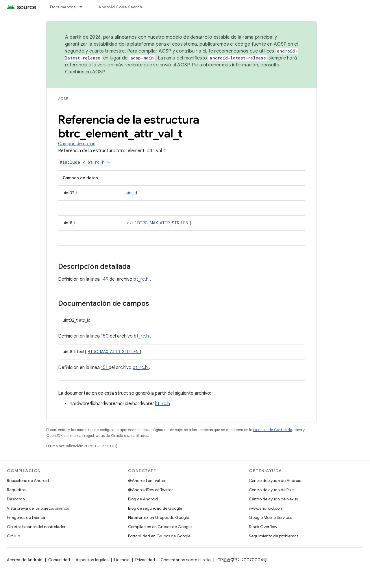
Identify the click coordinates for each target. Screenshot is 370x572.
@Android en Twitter (147, 480)
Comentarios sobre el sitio (186, 560)
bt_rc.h (97, 162)
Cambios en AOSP (84, 72)
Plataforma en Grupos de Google (158, 517)
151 (105, 367)
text (129, 223)
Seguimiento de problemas (273, 536)
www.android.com (266, 508)
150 (105, 336)
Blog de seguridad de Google (155, 508)
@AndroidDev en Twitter (150, 489)
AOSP (63, 98)
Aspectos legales (92, 560)
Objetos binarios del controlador (36, 526)
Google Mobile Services (270, 517)
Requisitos (16, 489)
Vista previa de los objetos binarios (38, 508)
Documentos (63, 7)
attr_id (131, 192)
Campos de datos (76, 144)
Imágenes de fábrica (26, 517)
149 (105, 279)
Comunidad (59, 560)
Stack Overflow (263, 526)
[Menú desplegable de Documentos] (83, 7)
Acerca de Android (24, 560)
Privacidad (145, 560)
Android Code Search (120, 7)
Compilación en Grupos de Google (160, 526)
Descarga (16, 499)
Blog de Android (143, 499)
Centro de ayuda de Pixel (272, 489)
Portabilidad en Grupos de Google (159, 536)
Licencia (122, 560)
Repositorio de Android (28, 480)
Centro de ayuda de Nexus (273, 499)
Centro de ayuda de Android (275, 480)
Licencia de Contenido (272, 429)
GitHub (13, 536)
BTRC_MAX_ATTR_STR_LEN (163, 223)
